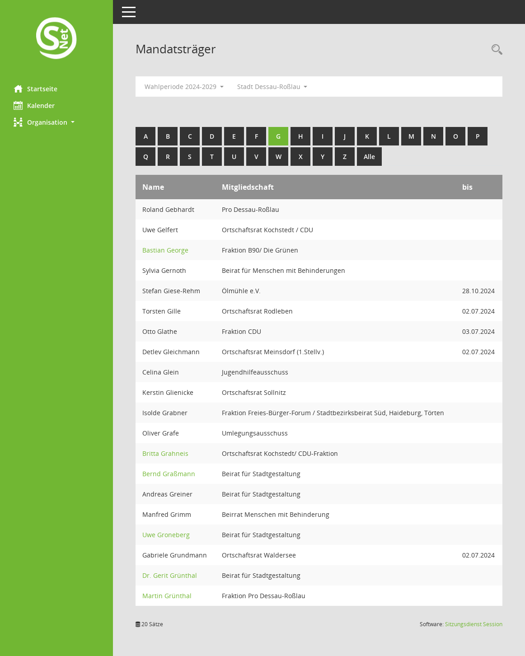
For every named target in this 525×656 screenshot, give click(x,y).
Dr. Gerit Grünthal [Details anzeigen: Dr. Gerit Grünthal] (169, 575)
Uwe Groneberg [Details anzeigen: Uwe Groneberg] (166, 534)
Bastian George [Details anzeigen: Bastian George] (165, 250)
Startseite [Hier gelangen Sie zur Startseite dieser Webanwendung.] (35, 88)
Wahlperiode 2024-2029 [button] (184, 86)
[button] (56, 122)
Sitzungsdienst (473, 624)
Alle (369, 156)
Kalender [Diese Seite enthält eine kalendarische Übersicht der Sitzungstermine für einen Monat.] (34, 105)
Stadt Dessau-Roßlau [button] (272, 86)
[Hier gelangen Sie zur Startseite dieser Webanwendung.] (56, 39)
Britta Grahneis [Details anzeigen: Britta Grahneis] (165, 453)
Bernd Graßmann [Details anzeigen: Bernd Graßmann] (168, 473)
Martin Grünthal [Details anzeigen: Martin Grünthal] (167, 595)
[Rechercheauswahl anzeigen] (494, 49)
